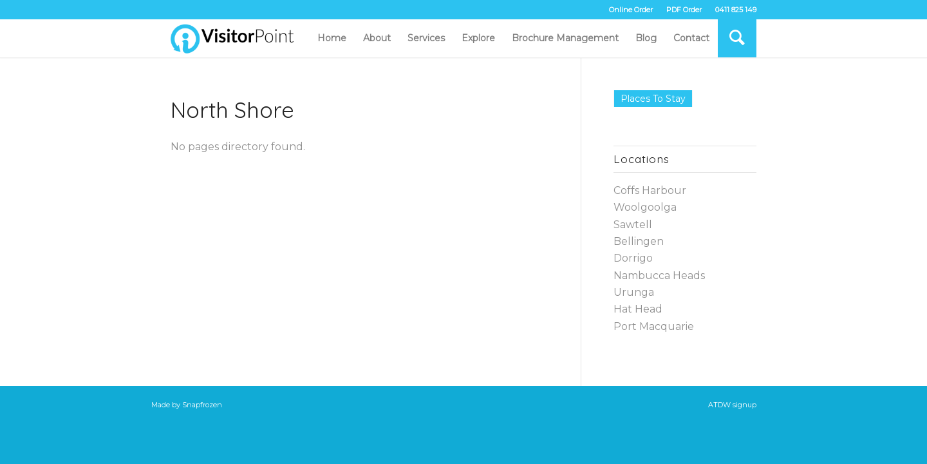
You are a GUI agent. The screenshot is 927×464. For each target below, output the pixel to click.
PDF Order (684, 9)
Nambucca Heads (659, 275)
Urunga (633, 292)
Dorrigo (633, 258)
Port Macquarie (653, 326)
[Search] (737, 38)
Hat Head (637, 309)
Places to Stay (653, 98)
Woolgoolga (645, 207)
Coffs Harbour (649, 190)
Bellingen (638, 241)
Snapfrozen (202, 404)
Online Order (631, 9)
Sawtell (632, 224)
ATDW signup (732, 404)
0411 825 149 (735, 9)
